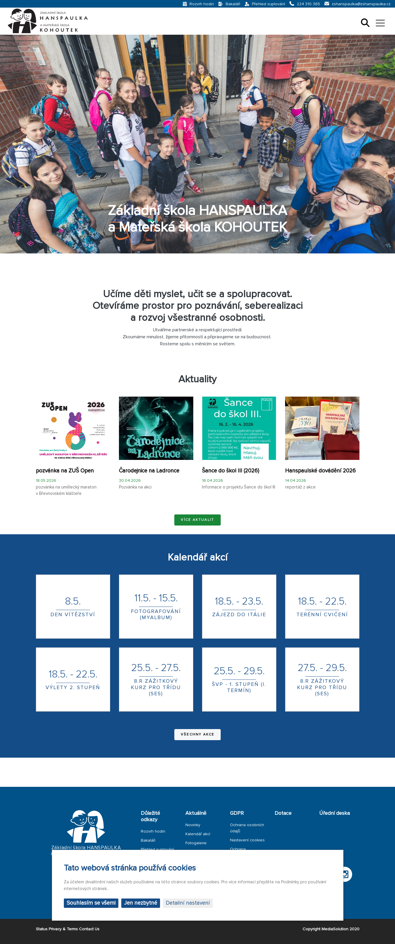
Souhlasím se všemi (91, 903)
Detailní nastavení (188, 903)
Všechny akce (198, 734)
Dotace (283, 813)
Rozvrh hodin (153, 831)
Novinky (192, 824)
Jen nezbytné (140, 903)
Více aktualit (197, 520)
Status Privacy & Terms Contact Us (67, 929)
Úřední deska (334, 813)
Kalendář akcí (197, 833)
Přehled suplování (157, 849)
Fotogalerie (196, 842)
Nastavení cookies (247, 840)
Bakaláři (148, 840)
